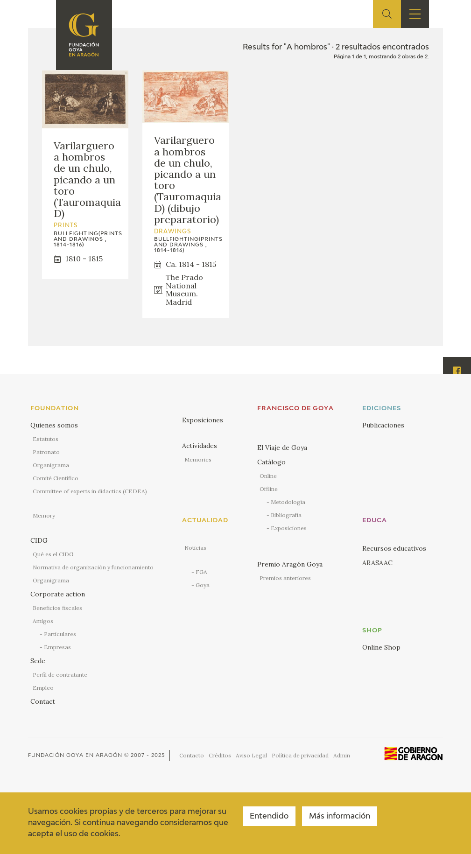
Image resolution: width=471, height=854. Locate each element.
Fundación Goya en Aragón (75, 755)
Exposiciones (202, 420)
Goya (203, 584)
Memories (197, 459)
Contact (42, 701)
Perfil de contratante (60, 674)
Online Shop (381, 647)
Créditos (220, 755)
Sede (37, 661)
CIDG (39, 540)
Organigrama (51, 465)
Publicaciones (383, 425)
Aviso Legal (251, 755)
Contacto (191, 755)
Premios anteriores (285, 577)
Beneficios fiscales (57, 607)
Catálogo (271, 462)
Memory (44, 515)
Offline (269, 488)
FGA (201, 571)
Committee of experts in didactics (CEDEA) (90, 491)
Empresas (57, 647)
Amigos (43, 620)
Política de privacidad (300, 755)
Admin (341, 755)
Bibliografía (286, 514)
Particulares (60, 633)
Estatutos (45, 438)
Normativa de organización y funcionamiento (93, 567)
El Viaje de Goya (282, 447)
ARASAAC (377, 563)
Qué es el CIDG (53, 554)
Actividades (199, 445)
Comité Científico (55, 478)
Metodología (288, 501)
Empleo (43, 687)
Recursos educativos (394, 548)
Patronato (46, 451)
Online (268, 475)
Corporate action (57, 594)
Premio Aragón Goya (290, 564)
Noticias (195, 547)
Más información (339, 816)
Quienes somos (54, 425)
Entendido (269, 816)
